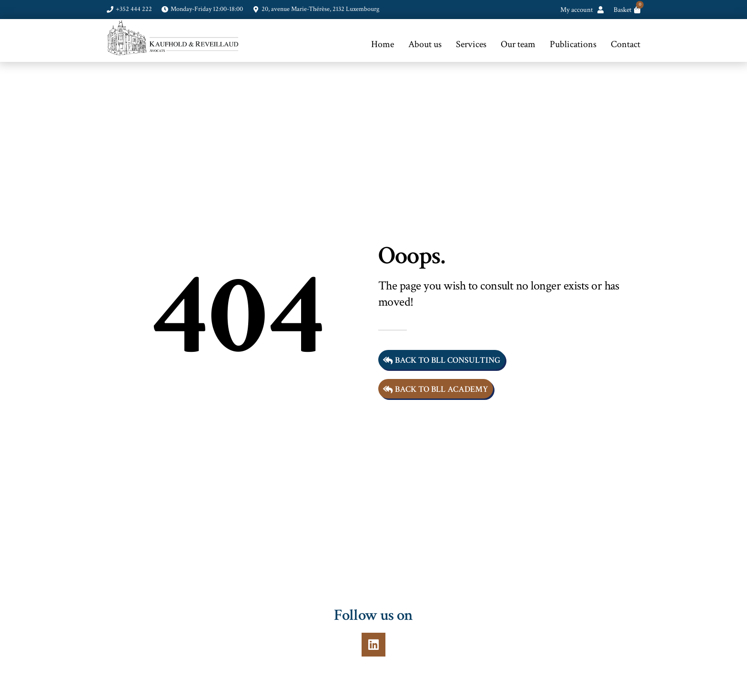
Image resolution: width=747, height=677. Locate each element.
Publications (573, 44)
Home (382, 44)
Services (471, 44)
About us (425, 44)
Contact (625, 44)
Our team (518, 44)
